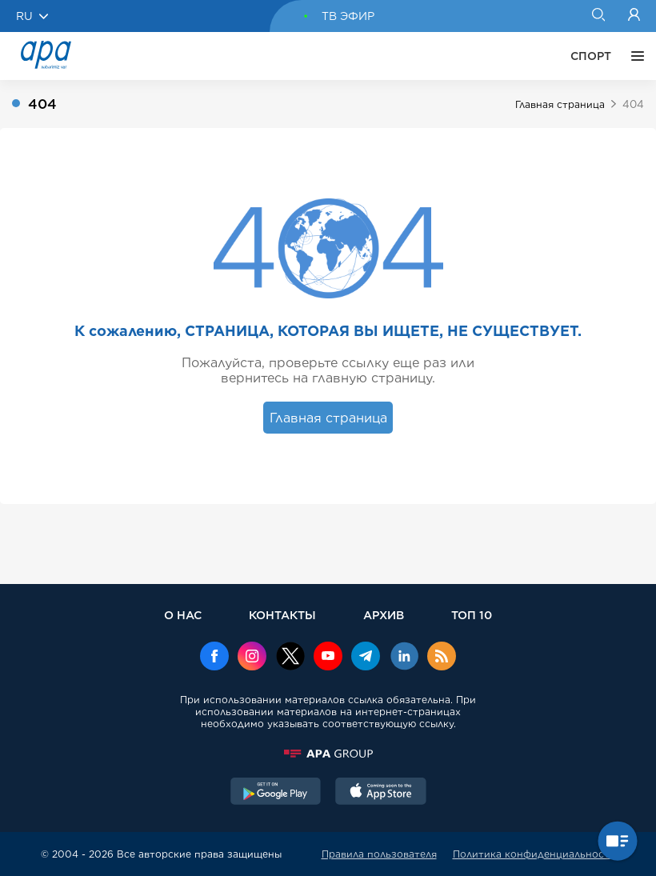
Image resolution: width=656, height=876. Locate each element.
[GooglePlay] (276, 793)
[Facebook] (214, 658)
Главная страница (560, 104)
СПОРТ (590, 56)
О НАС (183, 615)
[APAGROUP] (328, 754)
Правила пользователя (379, 854)
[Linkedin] (404, 658)
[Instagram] (252, 658)
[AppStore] (380, 793)
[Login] (634, 16)
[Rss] (441, 658)
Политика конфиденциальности (534, 854)
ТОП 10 (471, 615)
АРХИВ (383, 615)
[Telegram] (365, 658)
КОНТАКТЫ (282, 615)
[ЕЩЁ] (633, 56)
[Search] (598, 16)
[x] (290, 658)
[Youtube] (328, 658)
